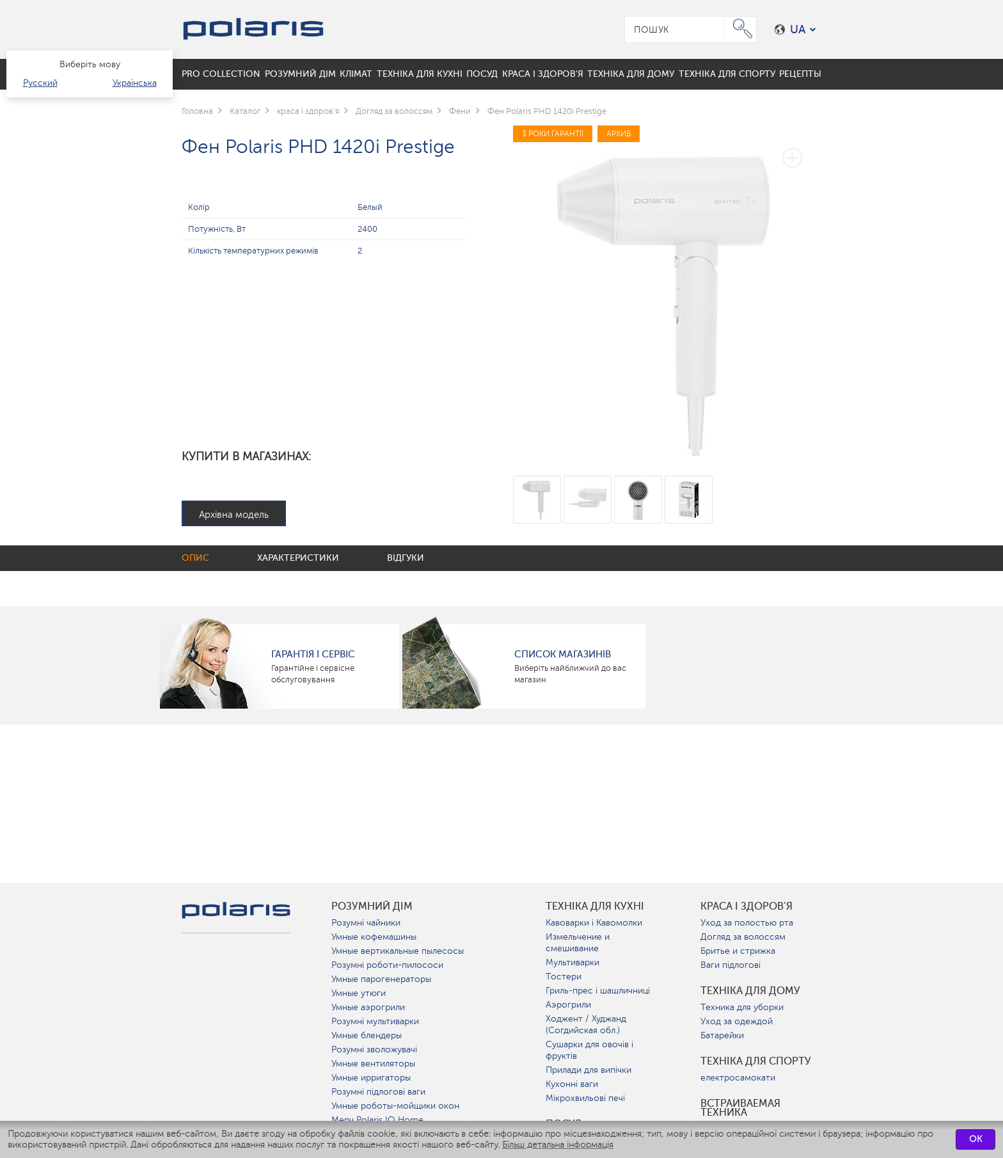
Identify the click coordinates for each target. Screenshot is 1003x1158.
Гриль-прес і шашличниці (598, 990)
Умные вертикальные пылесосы (397, 950)
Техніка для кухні (595, 906)
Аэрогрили (568, 1004)
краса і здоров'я (746, 906)
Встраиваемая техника (740, 1108)
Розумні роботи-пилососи (387, 965)
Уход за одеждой (736, 1021)
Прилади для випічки (588, 1070)
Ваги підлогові (730, 965)
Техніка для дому (750, 990)
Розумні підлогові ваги (378, 1091)
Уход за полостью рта (746, 922)
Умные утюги (358, 993)
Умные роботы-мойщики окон (395, 1105)
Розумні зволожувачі (374, 1049)
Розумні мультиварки (375, 1021)
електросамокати (737, 1077)
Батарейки (722, 1035)
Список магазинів (562, 654)
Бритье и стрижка (737, 950)
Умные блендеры (366, 1035)
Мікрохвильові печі (585, 1098)
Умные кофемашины (373, 936)
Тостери (563, 976)
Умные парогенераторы (381, 979)
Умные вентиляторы (373, 1063)
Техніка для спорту (755, 1061)
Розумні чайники (365, 922)
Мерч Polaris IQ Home (377, 1119)
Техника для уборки (742, 1007)
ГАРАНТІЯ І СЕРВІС (313, 654)
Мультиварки (572, 962)
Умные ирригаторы (371, 1077)
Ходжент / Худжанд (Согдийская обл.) (586, 1024)
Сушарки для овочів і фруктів (589, 1050)
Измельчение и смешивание (578, 942)
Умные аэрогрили (368, 1007)
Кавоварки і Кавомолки (594, 922)
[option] (667, 292)
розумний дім (372, 906)
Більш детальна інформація (557, 1144)
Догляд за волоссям (743, 936)
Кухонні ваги (572, 1084)
